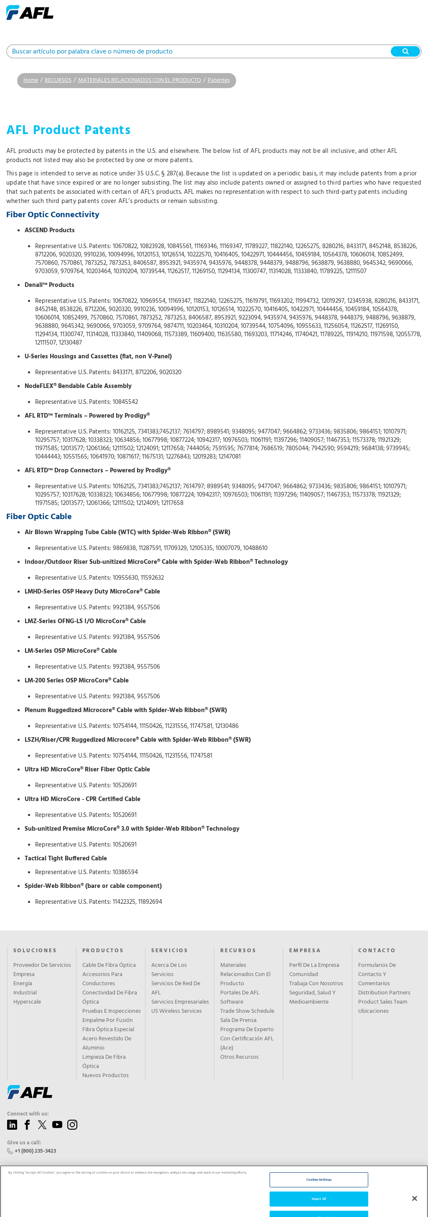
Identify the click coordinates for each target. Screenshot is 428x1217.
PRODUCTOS (103, 951)
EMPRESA (305, 951)
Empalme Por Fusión (107, 1020)
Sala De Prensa (238, 1020)
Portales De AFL (240, 993)
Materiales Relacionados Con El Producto (245, 975)
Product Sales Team (382, 1002)
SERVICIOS (170, 951)
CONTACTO (377, 951)
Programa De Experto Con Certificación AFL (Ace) (247, 1039)
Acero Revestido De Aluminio (106, 1043)
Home (30, 80)
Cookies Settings (318, 1194)
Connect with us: (28, 1114)
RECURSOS (58, 80)
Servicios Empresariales (180, 1002)
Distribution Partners (384, 993)
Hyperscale (27, 1002)
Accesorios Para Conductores (102, 979)
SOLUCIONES (35, 951)
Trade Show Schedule (247, 1011)
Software (231, 1002)
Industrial (25, 993)
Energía (22, 984)
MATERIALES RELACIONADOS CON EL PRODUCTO (139, 80)
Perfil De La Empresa (314, 965)
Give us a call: (24, 1143)
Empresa (24, 974)
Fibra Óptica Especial (108, 1029)
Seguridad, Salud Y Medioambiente (312, 998)
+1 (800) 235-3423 (35, 1151)
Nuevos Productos (105, 1075)
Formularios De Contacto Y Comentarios (377, 975)
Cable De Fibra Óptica (109, 965)
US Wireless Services (176, 1011)
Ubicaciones (373, 1011)
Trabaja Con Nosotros (316, 984)
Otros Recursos (239, 1057)
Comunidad (303, 974)
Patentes (219, 80)
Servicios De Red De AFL (175, 988)
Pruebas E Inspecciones (111, 1011)
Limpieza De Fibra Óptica (104, 1062)
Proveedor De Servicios (42, 965)
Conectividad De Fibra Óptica (109, 998)
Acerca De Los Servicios (169, 970)
